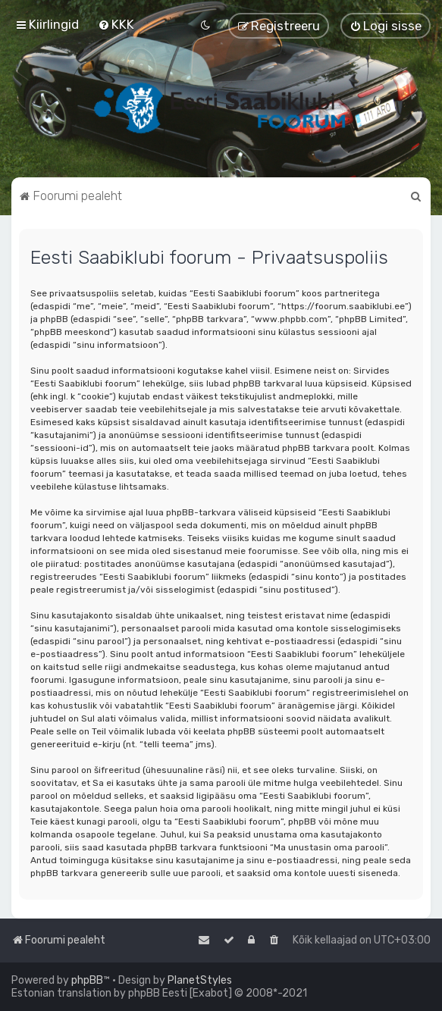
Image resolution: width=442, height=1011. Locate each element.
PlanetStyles (200, 980)
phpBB (87, 980)
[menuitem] (116, 24)
